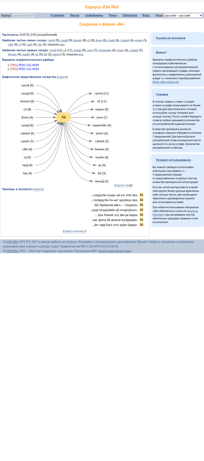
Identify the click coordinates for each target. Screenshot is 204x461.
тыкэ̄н (26, 54)
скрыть (62, 77)
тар (40, 44)
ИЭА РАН (12, 242)
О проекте (57, 15)
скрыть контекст (74, 231)
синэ (90, 50)
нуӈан (138, 40)
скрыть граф (123, 185)
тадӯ (29, 44)
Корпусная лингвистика (114, 251)
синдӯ (64, 40)
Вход (146, 15)
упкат (120, 50)
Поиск (113, 15)
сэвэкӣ (124, 40)
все (62, 44)
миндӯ (56, 54)
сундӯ (111, 40)
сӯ (20, 44)
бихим (77, 40)
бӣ (45, 54)
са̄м (10, 44)
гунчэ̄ (51, 40)
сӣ (88, 40)
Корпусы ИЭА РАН (102, 7)
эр (36, 54)
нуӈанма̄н (104, 50)
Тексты (74, 15)
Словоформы (94, 15)
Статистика (130, 15)
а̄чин (99, 40)
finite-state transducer (165, 82)
